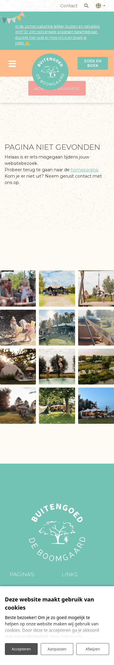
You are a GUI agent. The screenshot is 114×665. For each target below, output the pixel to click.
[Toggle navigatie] (12, 63)
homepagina (84, 169)
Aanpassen (57, 649)
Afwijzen (93, 649)
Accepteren (21, 649)
